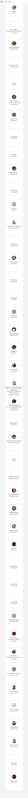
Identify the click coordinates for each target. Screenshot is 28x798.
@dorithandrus (14, 245)
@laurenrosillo (14, 371)
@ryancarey (14, 641)
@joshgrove (14, 353)
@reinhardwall (14, 585)
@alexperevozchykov (14, 49)
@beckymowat (14, 138)
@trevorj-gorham (14, 710)
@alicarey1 (14, 84)
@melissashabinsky (14, 496)
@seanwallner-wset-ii (14, 675)
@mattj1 (14, 460)
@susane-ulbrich (14, 693)
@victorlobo (14, 764)
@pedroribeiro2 (14, 567)
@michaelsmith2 (14, 532)
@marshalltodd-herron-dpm (14, 442)
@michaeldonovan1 (14, 514)
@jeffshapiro (14, 299)
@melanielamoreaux (14, 478)
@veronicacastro (14, 746)
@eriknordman (14, 263)
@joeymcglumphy (14, 335)
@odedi (14, 13)
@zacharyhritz (14, 782)
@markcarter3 (14, 424)
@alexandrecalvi (14, 66)
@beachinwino (14, 120)
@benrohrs (14, 156)
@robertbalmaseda (14, 621)
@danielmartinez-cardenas (14, 227)
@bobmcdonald (14, 174)
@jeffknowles (14, 281)
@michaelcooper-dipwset (14, 394)
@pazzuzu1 (14, 549)
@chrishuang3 (14, 192)
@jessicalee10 (14, 317)
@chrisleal (14, 210)
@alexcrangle (14, 32)
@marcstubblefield (14, 409)
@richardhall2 (14, 603)
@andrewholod (14, 104)
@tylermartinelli (14, 728)
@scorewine (14, 659)
